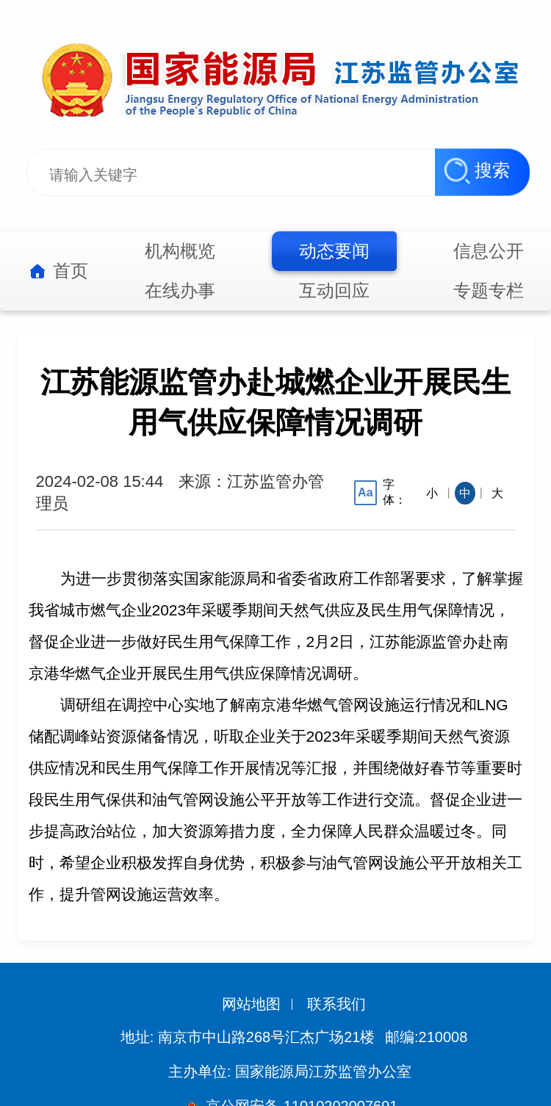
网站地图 (251, 1004)
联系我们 (336, 1004)
